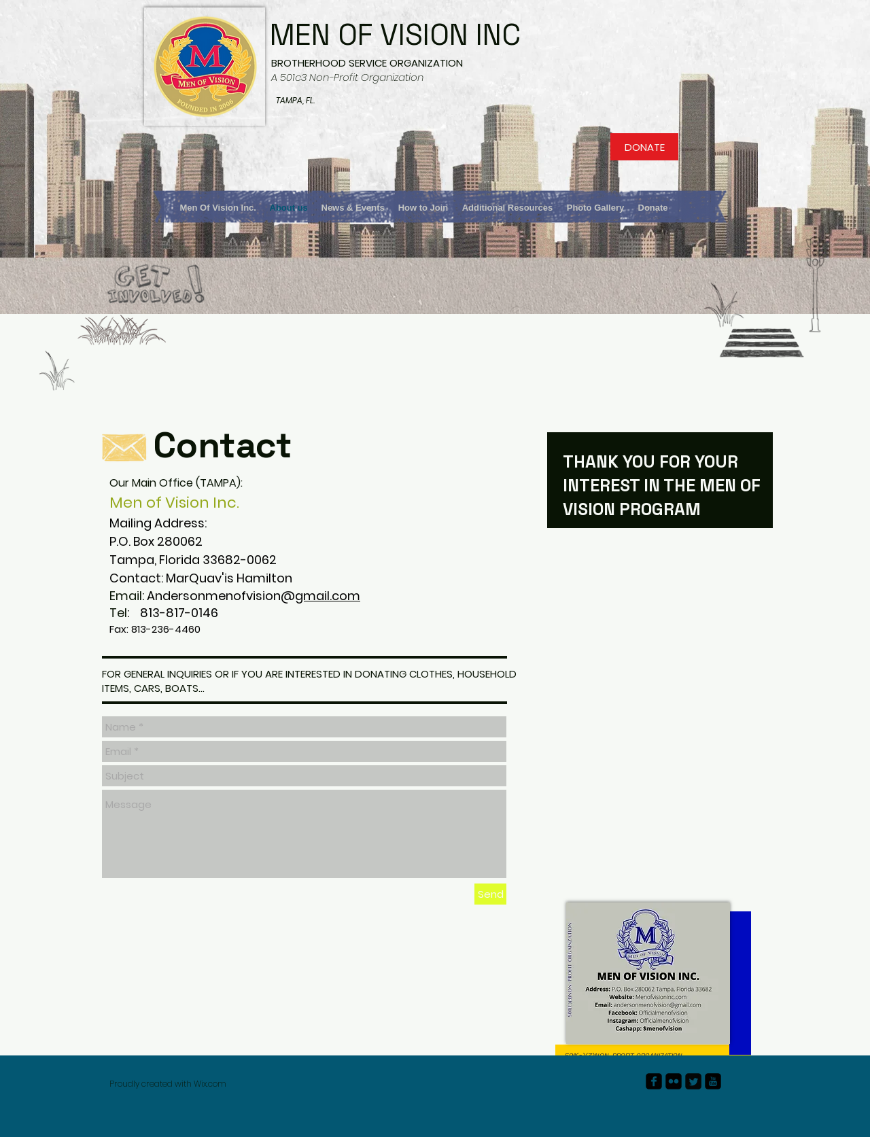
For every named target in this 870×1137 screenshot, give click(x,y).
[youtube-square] (713, 1081)
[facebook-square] (654, 1081)
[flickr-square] (673, 1081)
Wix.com (210, 1083)
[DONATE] (644, 146)
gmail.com (327, 595)
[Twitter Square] (693, 1081)
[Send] (490, 894)
